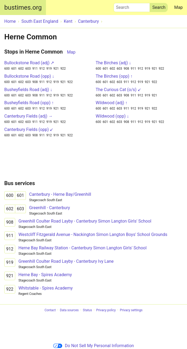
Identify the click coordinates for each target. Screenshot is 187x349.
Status (87, 310)
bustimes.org (23, 7)
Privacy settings (131, 310)
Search (132, 6)
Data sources (69, 310)
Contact (50, 310)
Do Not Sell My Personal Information (93, 345)
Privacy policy (106, 310)
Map (178, 7)
